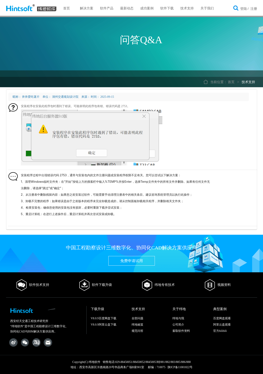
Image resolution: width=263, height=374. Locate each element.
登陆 (243, 8)
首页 (66, 8)
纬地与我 (178, 318)
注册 (253, 8)
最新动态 (126, 8)
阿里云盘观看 (222, 324)
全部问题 (137, 318)
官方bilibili (220, 330)
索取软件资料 (181, 330)
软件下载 (167, 8)
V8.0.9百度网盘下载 (103, 318)
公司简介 (178, 324)
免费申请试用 (131, 261)
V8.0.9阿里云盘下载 (103, 324)
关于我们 (207, 8)
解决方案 (86, 8)
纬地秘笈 (137, 324)
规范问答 (137, 330)
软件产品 (106, 8)
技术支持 (187, 8)
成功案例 (147, 8)
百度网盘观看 (222, 318)
